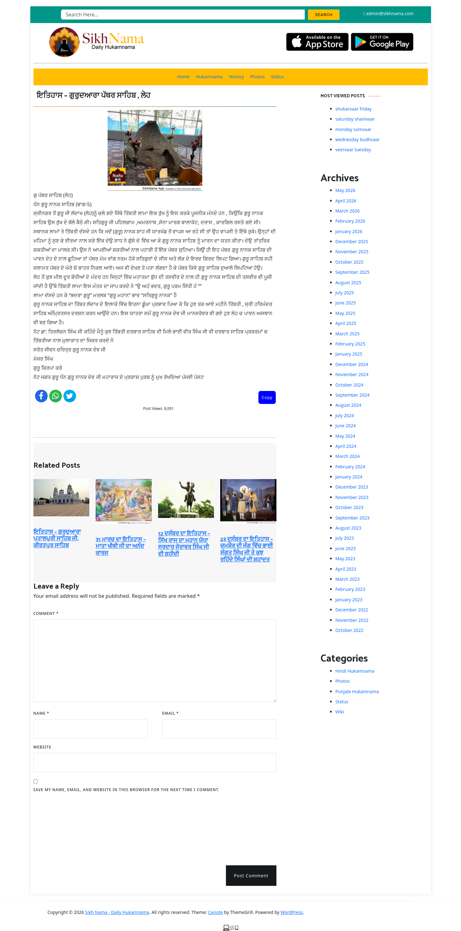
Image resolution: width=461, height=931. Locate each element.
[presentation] (59, 827)
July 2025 (344, 293)
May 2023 (345, 559)
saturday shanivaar (355, 119)
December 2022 (351, 610)
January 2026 (348, 231)
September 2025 (352, 272)
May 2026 (345, 190)
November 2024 (352, 374)
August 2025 (348, 282)
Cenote (215, 912)
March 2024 (347, 456)
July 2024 (344, 415)
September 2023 (352, 518)
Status (277, 77)
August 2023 (348, 528)
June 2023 (345, 548)
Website (42, 747)
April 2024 (345, 446)
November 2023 (352, 497)
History (236, 77)
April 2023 (345, 569)
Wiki (339, 712)
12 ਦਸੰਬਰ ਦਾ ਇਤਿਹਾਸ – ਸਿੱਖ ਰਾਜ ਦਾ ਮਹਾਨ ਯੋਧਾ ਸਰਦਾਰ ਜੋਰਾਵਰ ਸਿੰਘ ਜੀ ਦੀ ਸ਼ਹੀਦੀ (184, 544)
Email (170, 713)
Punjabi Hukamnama (357, 691)
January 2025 (348, 354)
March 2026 (347, 211)
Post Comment (251, 876)
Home (183, 77)
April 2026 (345, 201)
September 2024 (352, 395)
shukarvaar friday (353, 109)
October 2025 (349, 262)
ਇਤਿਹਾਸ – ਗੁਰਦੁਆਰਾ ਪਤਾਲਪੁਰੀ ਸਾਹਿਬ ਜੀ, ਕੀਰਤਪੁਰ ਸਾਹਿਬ (57, 538)
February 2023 (350, 589)
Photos (257, 77)
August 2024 (348, 405)
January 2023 (348, 600)
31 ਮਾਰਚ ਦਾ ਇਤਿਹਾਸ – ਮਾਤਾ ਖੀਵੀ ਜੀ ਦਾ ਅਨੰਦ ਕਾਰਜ (121, 546)
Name (41, 713)
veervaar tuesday (353, 150)
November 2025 (352, 252)
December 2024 (351, 364)
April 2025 (345, 323)
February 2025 (350, 344)
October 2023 (349, 507)
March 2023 (347, 579)
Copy (267, 397)
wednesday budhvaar (357, 139)
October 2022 (349, 630)
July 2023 (344, 538)
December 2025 (351, 241)
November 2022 (352, 620)
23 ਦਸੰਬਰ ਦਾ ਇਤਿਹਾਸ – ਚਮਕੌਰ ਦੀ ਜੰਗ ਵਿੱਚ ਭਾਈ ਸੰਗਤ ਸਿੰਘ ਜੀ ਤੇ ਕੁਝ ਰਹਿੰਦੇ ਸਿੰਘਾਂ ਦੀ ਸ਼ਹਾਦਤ (246, 550)
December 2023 (351, 487)
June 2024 (345, 426)
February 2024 (350, 467)
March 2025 (347, 334)
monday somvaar (353, 129)
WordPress (292, 912)
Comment (46, 613)
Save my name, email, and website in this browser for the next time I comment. (126, 789)
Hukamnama (209, 77)
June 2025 (345, 303)
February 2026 (350, 221)
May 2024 (345, 436)
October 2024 (349, 385)
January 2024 (348, 477)
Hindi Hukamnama (354, 671)
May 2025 (345, 313)
